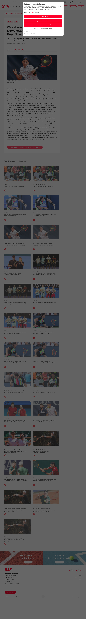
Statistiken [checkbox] (37, 12)
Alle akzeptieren (43, 16)
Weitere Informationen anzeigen (43, 28)
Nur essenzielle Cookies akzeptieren (43, 25)
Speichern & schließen (43, 21)
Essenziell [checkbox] (28, 12)
